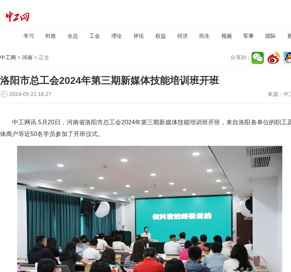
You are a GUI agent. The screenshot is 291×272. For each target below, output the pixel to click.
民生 (204, 36)
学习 (28, 36)
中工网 (8, 57)
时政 (50, 36)
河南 (27, 57)
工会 (94, 36)
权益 (160, 36)
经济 (182, 36)
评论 (138, 36)
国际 (270, 36)
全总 (72, 36)
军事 (248, 36)
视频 (226, 36)
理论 (116, 36)
